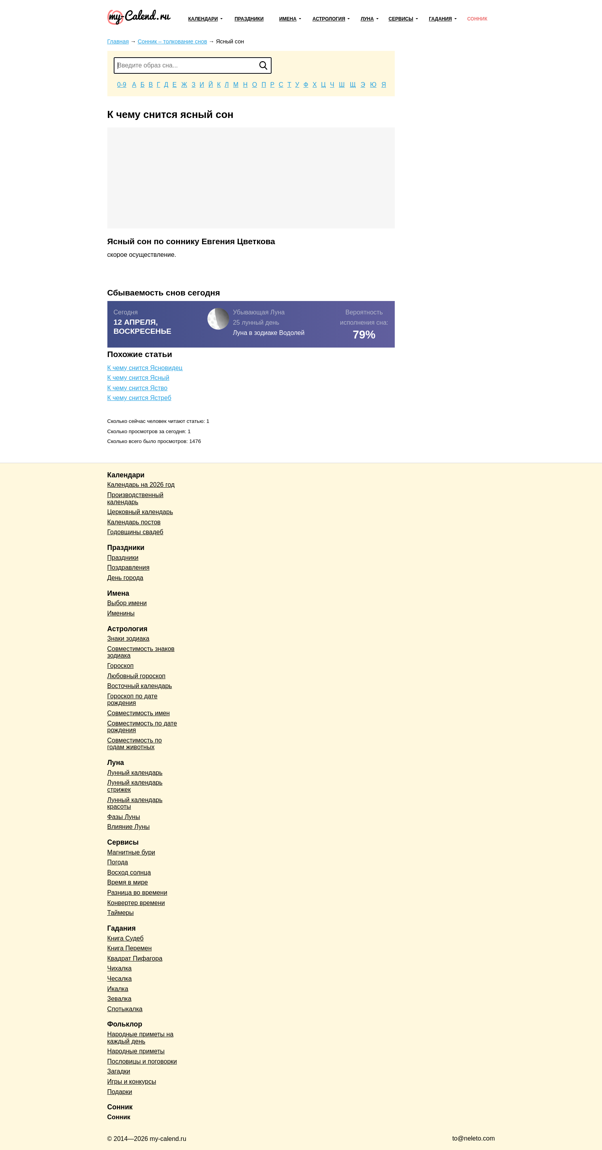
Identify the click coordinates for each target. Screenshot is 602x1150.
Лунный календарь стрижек (135, 786)
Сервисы (400, 19)
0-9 (121, 84)
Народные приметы (136, 1051)
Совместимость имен (138, 713)
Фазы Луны (123, 816)
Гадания (440, 19)
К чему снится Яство (137, 388)
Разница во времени (137, 892)
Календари (203, 19)
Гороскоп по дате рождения (132, 700)
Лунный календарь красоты (135, 803)
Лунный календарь (135, 772)
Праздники (249, 19)
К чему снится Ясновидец (145, 368)
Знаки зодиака (128, 638)
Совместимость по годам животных (134, 744)
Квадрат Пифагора (135, 958)
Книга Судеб (125, 938)
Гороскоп (120, 665)
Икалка (117, 988)
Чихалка (119, 968)
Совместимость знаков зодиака (141, 652)
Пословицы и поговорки (142, 1061)
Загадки (118, 1071)
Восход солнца (129, 872)
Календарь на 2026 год (141, 484)
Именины (121, 613)
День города (125, 577)
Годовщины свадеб (135, 532)
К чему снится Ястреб (139, 398)
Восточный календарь (139, 686)
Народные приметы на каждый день (140, 1038)
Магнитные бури (131, 852)
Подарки (119, 1091)
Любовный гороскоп (136, 676)
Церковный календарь (140, 512)
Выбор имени (127, 603)
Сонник (477, 19)
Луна (367, 19)
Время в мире (127, 882)
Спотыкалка (125, 1009)
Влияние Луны (128, 826)
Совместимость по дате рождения (142, 727)
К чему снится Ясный (138, 377)
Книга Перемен (129, 948)
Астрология (329, 19)
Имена (287, 19)
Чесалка (119, 978)
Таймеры (120, 912)
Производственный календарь (135, 498)
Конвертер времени (136, 902)
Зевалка (119, 998)
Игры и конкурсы (131, 1081)
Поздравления (128, 567)
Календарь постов (134, 522)
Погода (117, 862)
